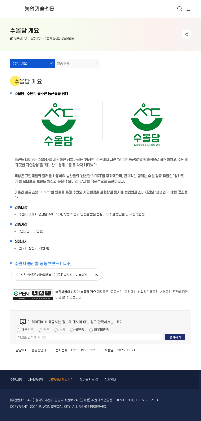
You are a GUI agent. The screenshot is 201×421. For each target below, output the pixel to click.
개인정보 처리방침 (61, 380)
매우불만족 (101, 330)
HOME (12, 39)
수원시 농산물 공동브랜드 (59, 38)
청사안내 (110, 380)
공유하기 (186, 34)
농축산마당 (20, 38)
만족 (46, 330)
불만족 (79, 330)
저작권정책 (35, 380)
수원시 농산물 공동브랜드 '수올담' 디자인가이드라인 (52, 274)
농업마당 (36, 38)
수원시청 (16, 380)
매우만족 (27, 330)
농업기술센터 (40, 8)
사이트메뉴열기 (188, 10)
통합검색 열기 (180, 8)
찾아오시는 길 (89, 380)
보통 (62, 330)
